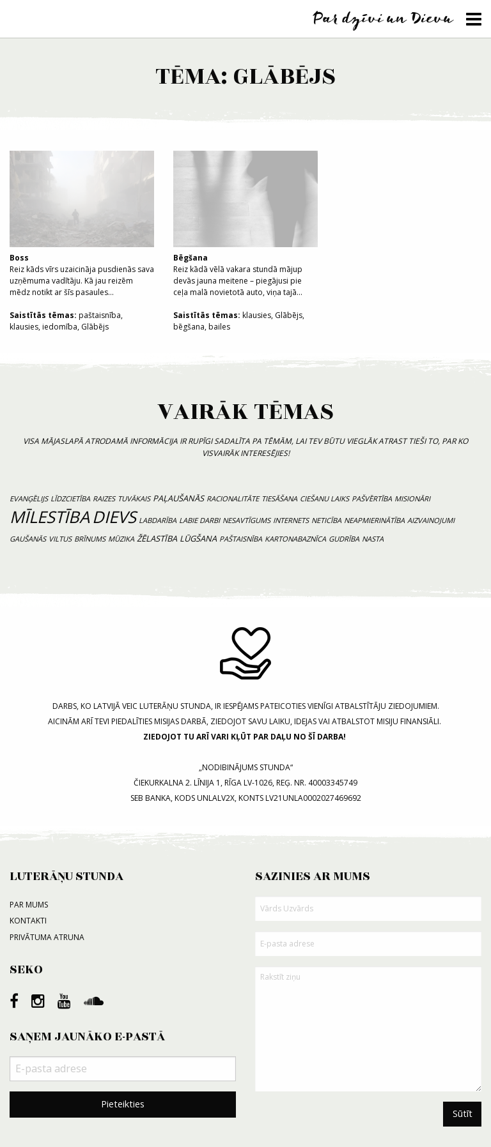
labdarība (157, 520)
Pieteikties (122, 1104)
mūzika (121, 538)
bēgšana (189, 326)
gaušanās (28, 538)
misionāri (412, 498)
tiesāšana (279, 498)
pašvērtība (372, 498)
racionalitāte (233, 498)
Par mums (29, 904)
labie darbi (199, 520)
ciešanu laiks (324, 498)
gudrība (344, 538)
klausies (24, 326)
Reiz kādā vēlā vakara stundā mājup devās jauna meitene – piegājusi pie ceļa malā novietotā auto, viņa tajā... (245, 224)
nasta (373, 538)
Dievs (114, 517)
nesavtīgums (246, 520)
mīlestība (50, 517)
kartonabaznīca (295, 538)
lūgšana (198, 538)
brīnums (89, 538)
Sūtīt (462, 1113)
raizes (104, 498)
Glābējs (95, 326)
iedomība (59, 326)
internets (291, 520)
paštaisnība (100, 315)
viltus (60, 538)
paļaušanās (178, 498)
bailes (219, 326)
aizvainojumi (431, 520)
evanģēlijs (29, 498)
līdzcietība (70, 498)
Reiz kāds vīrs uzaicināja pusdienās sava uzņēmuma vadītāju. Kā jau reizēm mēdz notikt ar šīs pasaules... (82, 224)
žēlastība (157, 538)
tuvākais (134, 498)
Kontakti (28, 920)
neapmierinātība (374, 520)
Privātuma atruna (47, 937)
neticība (326, 520)
